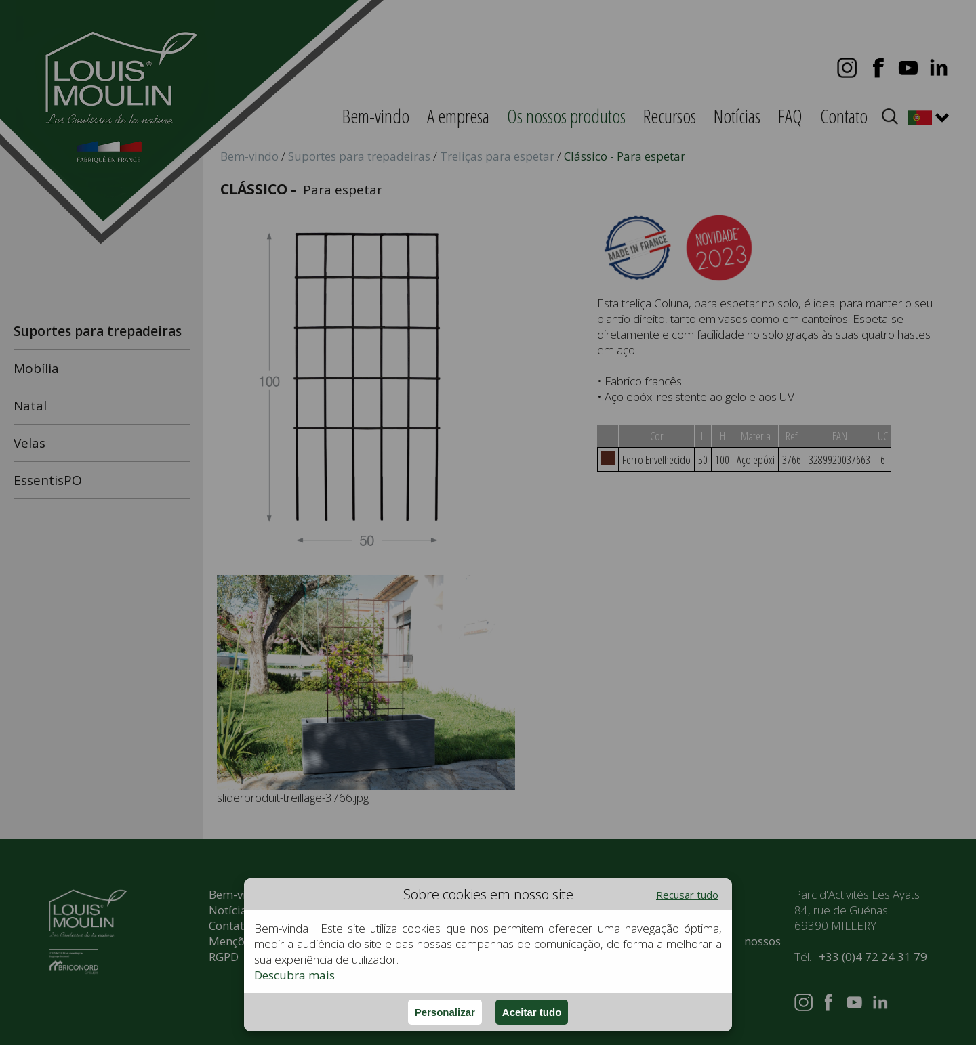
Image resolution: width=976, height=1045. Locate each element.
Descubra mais (294, 975)
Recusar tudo (687, 894)
